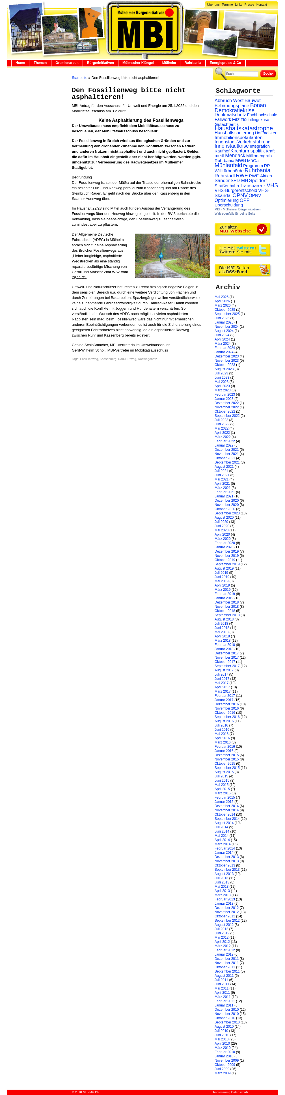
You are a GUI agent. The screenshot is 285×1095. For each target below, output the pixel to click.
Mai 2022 (221, 428)
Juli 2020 (221, 522)
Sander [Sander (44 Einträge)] (222, 180)
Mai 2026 (221, 297)
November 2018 (227, 607)
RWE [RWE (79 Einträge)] (242, 175)
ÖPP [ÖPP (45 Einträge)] (245, 200)
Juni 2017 (222, 679)
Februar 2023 (225, 394)
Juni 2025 (222, 318)
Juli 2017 (221, 674)
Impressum (220, 1092)
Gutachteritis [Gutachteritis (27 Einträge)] (227, 124)
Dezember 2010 (227, 1010)
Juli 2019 (221, 573)
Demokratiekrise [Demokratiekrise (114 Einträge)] (234, 110)
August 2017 (224, 670)
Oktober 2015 (225, 764)
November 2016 (227, 708)
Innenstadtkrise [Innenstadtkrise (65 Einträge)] (232, 146)
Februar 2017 (225, 696)
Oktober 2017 (225, 662)
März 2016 (223, 742)
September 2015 (227, 768)
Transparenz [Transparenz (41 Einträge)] (252, 185)
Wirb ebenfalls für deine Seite (235, 213)
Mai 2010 (221, 1039)
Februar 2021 (225, 492)
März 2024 (223, 344)
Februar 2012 (225, 950)
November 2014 (227, 810)
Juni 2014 (222, 831)
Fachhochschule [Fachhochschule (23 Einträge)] (262, 115)
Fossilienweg (89, 359)
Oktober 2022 (225, 411)
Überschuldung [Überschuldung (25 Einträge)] (229, 205)
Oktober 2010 (225, 1018)
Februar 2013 (225, 899)
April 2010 (222, 1044)
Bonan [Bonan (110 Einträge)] (258, 105)
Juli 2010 (221, 1031)
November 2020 (227, 505)
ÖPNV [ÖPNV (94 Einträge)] (240, 195)
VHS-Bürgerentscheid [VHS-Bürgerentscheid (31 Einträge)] (236, 190)
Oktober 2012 (225, 916)
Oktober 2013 (225, 865)
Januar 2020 (224, 547)
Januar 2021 (224, 496)
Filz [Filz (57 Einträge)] (236, 119)
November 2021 (227, 454)
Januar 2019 (224, 598)
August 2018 (224, 619)
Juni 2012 (222, 933)
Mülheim (169, 63)
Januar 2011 (224, 1005)
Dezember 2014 (227, 806)
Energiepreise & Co (225, 63)
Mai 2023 (221, 382)
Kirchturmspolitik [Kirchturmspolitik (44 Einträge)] (247, 151)
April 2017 (222, 687)
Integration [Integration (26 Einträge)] (260, 146)
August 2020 (224, 518)
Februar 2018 (225, 645)
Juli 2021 (221, 471)
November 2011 (227, 963)
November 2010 (227, 1014)
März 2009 (223, 1073)
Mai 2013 (221, 887)
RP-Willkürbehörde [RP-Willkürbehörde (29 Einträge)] (243, 168)
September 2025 (227, 314)
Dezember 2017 (227, 653)
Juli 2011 (221, 980)
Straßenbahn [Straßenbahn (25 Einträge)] (227, 186)
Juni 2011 (222, 984)
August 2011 (224, 976)
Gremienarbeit (66, 63)
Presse (249, 4)
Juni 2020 (222, 526)
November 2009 (227, 1060)
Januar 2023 (224, 399)
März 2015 (223, 793)
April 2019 (222, 585)
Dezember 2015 (227, 755)
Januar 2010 (224, 1056)
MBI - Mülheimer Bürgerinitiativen (238, 209)
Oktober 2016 (225, 713)
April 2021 (222, 484)
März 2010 (223, 1048)
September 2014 (227, 819)
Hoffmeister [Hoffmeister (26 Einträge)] (266, 132)
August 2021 (224, 467)
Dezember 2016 (227, 704)
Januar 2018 (224, 649)
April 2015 (222, 789)
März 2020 (223, 539)
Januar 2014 (224, 853)
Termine (227, 4)
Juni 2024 (222, 335)
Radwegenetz (147, 359)
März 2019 (223, 590)
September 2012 (227, 920)
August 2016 (224, 721)
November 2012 (227, 912)
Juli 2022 (221, 420)
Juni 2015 (222, 781)
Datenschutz (239, 1092)
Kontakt (261, 4)
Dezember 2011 (227, 959)
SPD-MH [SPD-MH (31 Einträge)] (239, 180)
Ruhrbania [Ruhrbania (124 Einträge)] (257, 170)
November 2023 (227, 361)
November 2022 (227, 407)
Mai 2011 (221, 988)
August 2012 (224, 925)
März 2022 (223, 437)
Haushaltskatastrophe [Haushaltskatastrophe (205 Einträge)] (244, 128)
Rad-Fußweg (127, 359)
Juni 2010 (222, 1035)
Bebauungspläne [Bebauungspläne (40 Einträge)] (232, 105)
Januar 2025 (224, 322)
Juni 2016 (222, 730)
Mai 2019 (221, 581)
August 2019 (224, 568)
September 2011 (227, 971)
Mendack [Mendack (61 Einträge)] (235, 155)
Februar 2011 (225, 1001)
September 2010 (227, 1022)
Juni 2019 (222, 577)
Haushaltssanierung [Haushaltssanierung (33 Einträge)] (234, 132)
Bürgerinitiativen (100, 63)
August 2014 (224, 823)
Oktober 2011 (225, 967)
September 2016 (227, 717)
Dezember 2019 (227, 551)
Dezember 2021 (227, 450)
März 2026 (223, 305)
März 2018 (223, 641)
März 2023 (223, 390)
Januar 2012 (224, 954)
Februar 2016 (225, 747)
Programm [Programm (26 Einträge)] (253, 165)
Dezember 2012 (227, 908)
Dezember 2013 (227, 857)
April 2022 (222, 433)
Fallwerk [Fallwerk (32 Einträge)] (223, 119)
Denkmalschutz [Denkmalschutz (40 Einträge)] (230, 114)
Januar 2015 (224, 802)
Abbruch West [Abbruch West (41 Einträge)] (229, 100)
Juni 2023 (222, 378)
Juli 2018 (221, 624)
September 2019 (227, 564)
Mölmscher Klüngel (138, 63)
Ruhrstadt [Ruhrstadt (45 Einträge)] (225, 175)
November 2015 (227, 759)
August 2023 (224, 369)
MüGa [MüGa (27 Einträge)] (253, 160)
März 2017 (223, 691)
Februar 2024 (225, 348)
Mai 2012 (221, 937)
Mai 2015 (221, 785)
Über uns (213, 4)
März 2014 (223, 844)
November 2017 (227, 657)
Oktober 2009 (225, 1065)
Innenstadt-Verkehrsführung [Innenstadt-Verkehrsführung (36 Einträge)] (243, 141)
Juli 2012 (221, 929)
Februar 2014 (225, 848)
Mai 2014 (221, 836)
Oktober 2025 (225, 310)
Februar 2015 (225, 797)
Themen (40, 63)
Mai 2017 (221, 683)
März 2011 (223, 997)
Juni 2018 (222, 628)
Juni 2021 (222, 475)
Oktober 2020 (225, 509)
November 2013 (227, 861)
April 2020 (222, 534)
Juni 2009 (222, 1069)
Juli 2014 (221, 827)
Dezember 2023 (227, 356)
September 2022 (227, 416)
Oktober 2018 (225, 611)
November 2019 (227, 556)
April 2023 (222, 386)
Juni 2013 (222, 882)
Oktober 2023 (225, 365)
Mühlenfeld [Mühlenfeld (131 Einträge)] (228, 165)
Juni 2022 (222, 424)
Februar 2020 (225, 543)
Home (20, 63)
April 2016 (222, 738)
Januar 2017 (224, 700)
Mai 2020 (221, 530)
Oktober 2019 (225, 560)
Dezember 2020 (227, 501)
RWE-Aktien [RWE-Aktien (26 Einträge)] (260, 175)
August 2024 (224, 331)
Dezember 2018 (227, 602)
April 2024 (222, 339)
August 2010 (224, 1027)
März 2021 (223, 488)
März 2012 (223, 946)
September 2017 (227, 666)
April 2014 (222, 840)
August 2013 (224, 874)
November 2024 (227, 327)
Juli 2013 (221, 878)
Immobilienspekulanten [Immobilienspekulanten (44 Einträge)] (239, 137)
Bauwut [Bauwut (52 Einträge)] (253, 100)
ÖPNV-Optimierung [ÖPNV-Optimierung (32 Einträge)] (238, 198)
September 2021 (227, 462)
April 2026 (222, 301)
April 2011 (222, 993)
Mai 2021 (221, 479)
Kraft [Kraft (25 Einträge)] (270, 151)
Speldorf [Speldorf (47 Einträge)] (258, 180)
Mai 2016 (221, 734)
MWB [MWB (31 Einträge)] (240, 160)
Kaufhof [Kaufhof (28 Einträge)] (222, 150)
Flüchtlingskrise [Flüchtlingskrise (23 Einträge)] (255, 119)
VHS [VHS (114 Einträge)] (272, 185)
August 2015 (224, 772)
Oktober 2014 (225, 814)
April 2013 (222, 891)
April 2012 (222, 942)
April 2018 (222, 636)
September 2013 (227, 870)
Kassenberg (108, 359)
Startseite (79, 78)
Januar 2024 (224, 352)
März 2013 (223, 895)
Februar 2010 (225, 1052)
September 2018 (227, 615)
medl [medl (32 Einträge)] (219, 155)
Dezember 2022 (227, 403)
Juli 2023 (221, 373)
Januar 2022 (224, 445)
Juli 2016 (221, 725)
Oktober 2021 (225, 458)
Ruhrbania (192, 63)
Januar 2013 (224, 904)
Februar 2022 (225, 441)
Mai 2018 (221, 632)
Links (238, 4)
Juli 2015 (221, 776)
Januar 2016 (224, 751)
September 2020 (227, 513)
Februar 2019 (225, 594)
